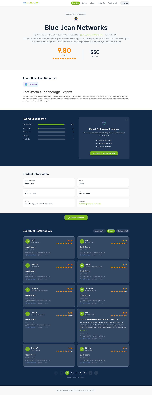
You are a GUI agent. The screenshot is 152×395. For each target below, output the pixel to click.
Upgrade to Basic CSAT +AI (104, 153)
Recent (110, 241)
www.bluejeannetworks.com (91, 35)
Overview (75, 3)
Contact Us (101, 3)
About (92, 3)
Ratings (84, 3)
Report (46, 255)
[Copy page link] (124, 3)
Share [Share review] (40, 255)
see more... (83, 330)
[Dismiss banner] (126, 119)
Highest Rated (123, 241)
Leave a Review (76, 218)
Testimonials (113, 3)
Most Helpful (99, 241)
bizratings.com (90, 390)
